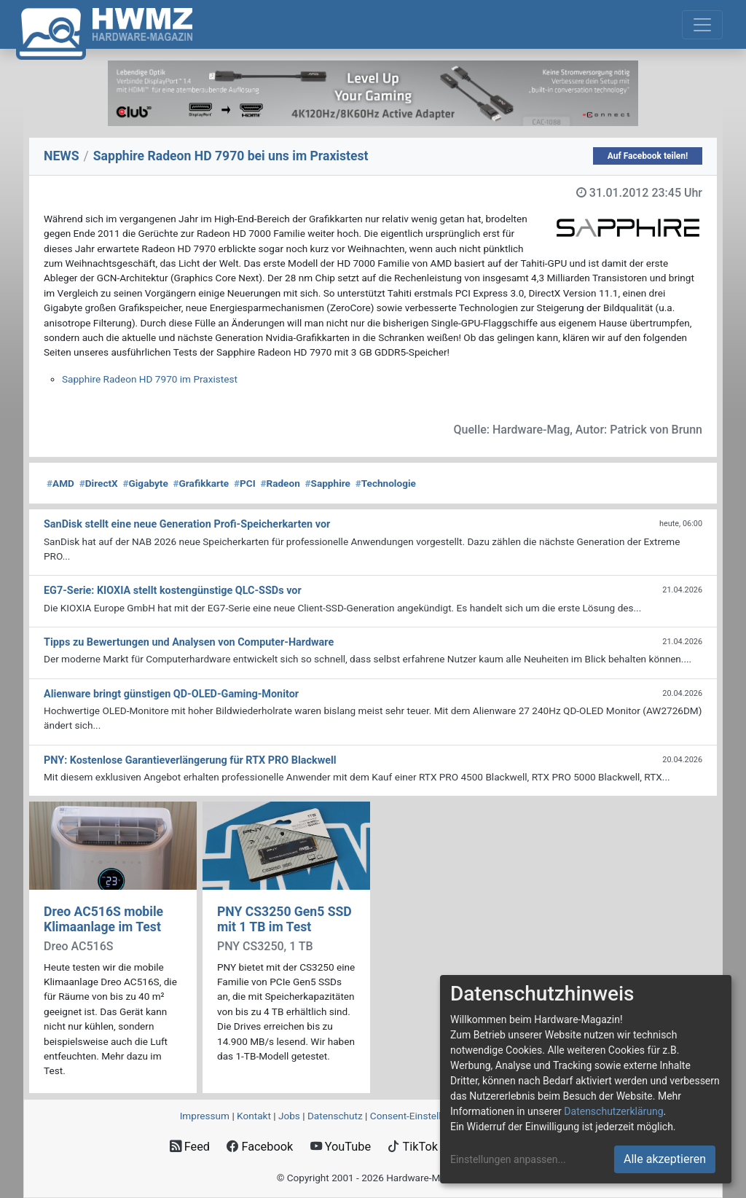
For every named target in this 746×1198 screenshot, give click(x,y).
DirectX (98, 483)
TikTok (413, 1147)
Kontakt (254, 1115)
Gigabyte (145, 483)
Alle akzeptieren (665, 1159)
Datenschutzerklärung (613, 1111)
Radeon (279, 483)
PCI (245, 483)
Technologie (386, 483)
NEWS (61, 156)
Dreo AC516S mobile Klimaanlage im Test (103, 919)
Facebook (260, 1147)
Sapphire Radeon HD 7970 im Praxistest (149, 379)
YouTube (340, 1147)
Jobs (289, 1115)
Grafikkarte (201, 483)
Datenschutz (335, 1115)
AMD (60, 483)
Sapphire (327, 483)
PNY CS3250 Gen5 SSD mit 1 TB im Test (284, 919)
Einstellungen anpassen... (508, 1159)
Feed (190, 1147)
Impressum (204, 1115)
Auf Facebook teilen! (648, 156)
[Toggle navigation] (702, 24)
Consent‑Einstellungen (419, 1115)
